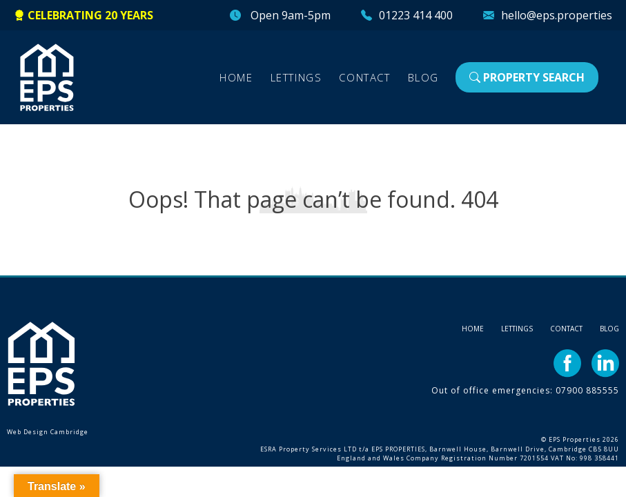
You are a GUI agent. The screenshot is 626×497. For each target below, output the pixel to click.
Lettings (296, 77)
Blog (423, 77)
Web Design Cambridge (47, 431)
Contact (364, 77)
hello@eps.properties (556, 15)
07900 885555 (587, 390)
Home (236, 77)
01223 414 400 (416, 15)
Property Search (527, 77)
